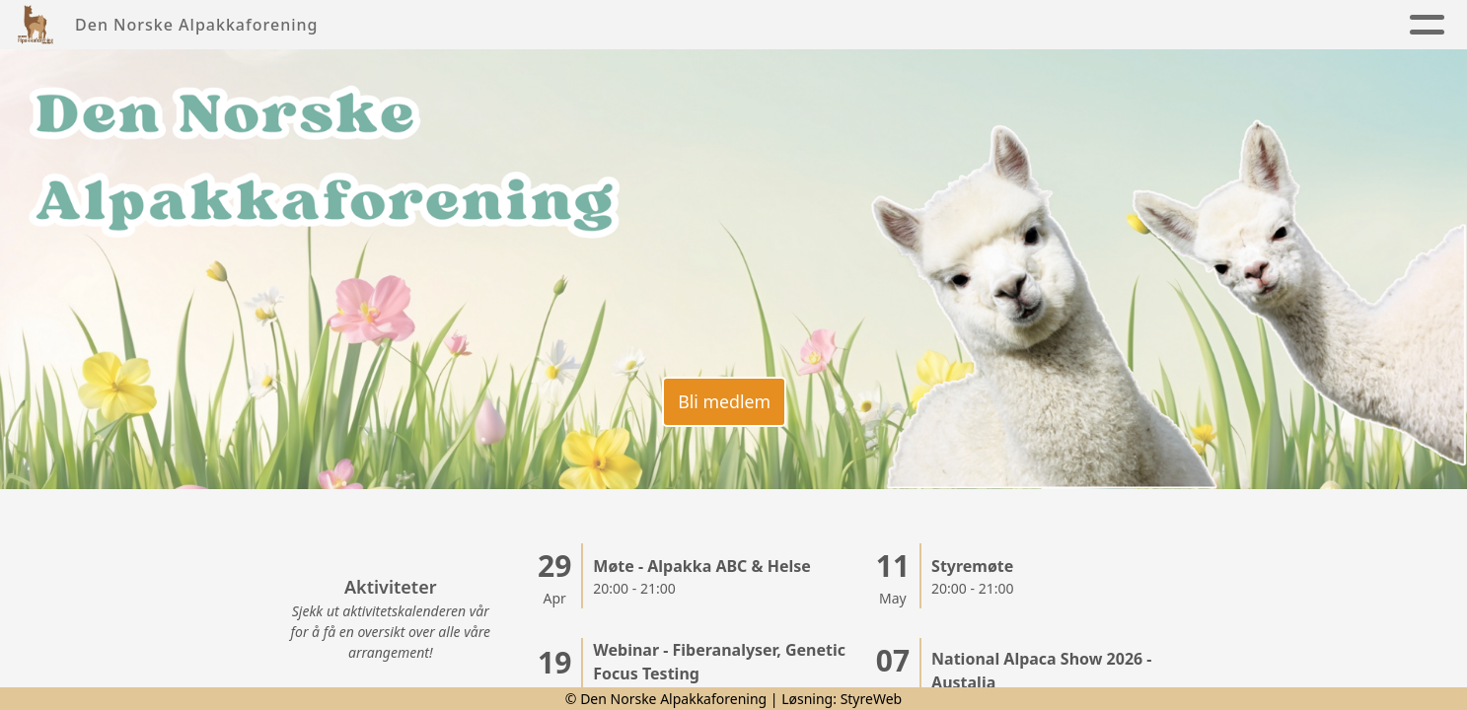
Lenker (1294, 25)
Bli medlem (723, 399)
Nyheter (499, 25)
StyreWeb (872, 698)
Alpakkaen (770, 25)
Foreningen (625, 25)
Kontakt (999, 25)
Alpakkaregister (1143, 25)
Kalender (894, 25)
